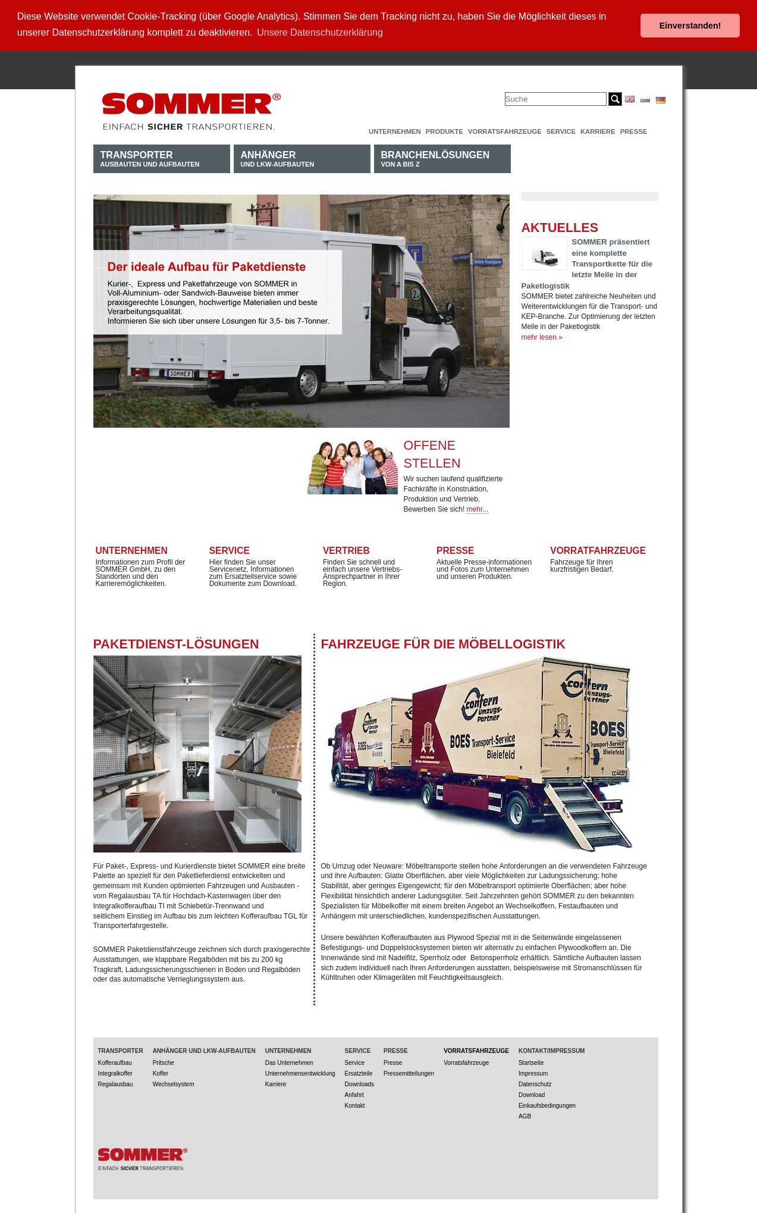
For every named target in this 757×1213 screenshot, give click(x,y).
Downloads (359, 1083)
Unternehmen (395, 130)
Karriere (597, 130)
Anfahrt (354, 1093)
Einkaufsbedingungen (547, 1104)
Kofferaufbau (115, 1061)
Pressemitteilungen (409, 1072)
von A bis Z (435, 157)
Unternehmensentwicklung (300, 1072)
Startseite (531, 1061)
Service (561, 130)
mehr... (478, 508)
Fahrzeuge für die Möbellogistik (443, 642)
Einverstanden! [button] (690, 25)
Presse (634, 130)
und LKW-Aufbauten (278, 157)
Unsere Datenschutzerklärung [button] (320, 32)
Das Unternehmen (289, 1061)
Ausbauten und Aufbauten (150, 157)
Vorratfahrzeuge (598, 549)
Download (532, 1093)
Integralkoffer (115, 1072)
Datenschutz (535, 1083)
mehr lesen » (542, 336)
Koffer (161, 1072)
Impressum (533, 1072)
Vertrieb (346, 549)
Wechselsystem (173, 1083)
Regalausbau (115, 1083)
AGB (525, 1115)
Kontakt (355, 1104)
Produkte (444, 130)
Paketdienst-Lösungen (176, 642)
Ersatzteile (359, 1072)
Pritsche (163, 1061)
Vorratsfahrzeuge (505, 130)
